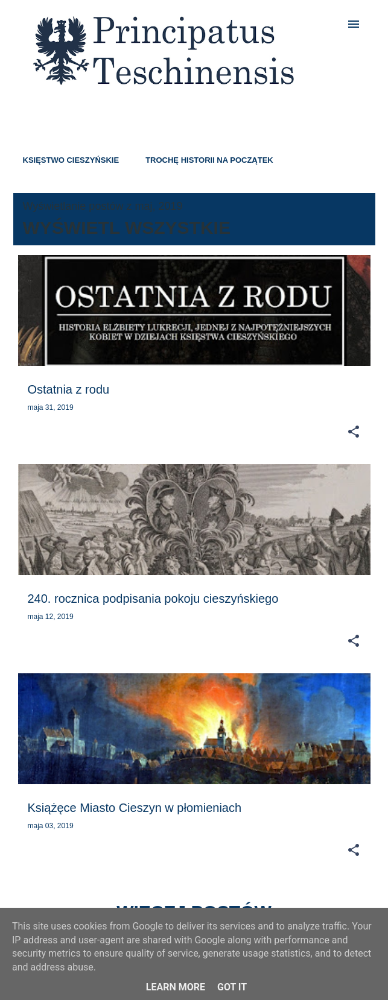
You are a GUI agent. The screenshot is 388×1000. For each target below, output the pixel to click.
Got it (232, 987)
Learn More (175, 987)
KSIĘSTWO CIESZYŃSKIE (71, 160)
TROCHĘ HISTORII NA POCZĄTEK (209, 160)
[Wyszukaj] (329, 24)
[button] (353, 432)
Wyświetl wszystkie (127, 227)
